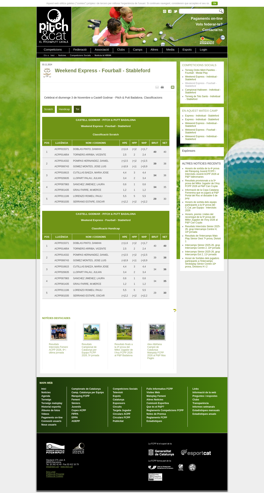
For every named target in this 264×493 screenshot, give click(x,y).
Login (203, 49)
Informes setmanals (203, 406)
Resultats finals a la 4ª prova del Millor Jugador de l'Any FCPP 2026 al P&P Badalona (124, 350)
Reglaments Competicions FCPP (165, 410)
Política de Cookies (54, 476)
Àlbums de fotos (50, 410)
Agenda (45, 396)
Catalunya (118, 399)
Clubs (121, 49)
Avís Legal (50, 472)
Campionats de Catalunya (86, 388)
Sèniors (76, 403)
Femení (76, 399)
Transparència (200, 403)
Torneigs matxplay (51, 403)
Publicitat (118, 421)
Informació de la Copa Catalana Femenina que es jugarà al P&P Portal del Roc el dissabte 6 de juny (202, 194)
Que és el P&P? (155, 406)
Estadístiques (154, 421)
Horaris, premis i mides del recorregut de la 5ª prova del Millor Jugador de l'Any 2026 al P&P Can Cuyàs (201, 218)
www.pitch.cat (66, 467)
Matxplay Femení (156, 396)
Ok (214, 3)
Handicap (64, 109)
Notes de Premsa (156, 414)
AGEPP (76, 421)
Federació (80, 49)
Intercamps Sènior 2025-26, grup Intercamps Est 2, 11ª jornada (202, 253)
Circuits (117, 406)
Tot (77, 109)
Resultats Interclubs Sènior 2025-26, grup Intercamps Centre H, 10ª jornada (202, 229)
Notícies (62, 55)
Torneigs (46, 399)
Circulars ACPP (121, 414)
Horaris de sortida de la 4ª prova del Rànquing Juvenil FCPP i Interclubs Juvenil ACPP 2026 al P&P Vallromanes (202, 172)
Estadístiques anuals (204, 414)
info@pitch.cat (52, 467)
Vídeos (45, 414)
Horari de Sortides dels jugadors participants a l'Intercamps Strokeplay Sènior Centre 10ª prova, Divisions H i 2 (202, 262)
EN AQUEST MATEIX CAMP (200, 110)
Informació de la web (204, 392)
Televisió (118, 392)
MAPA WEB (46, 382)
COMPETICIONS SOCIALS (199, 65)
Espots (187, 49)
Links (195, 388)
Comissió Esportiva (158, 403)
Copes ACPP (79, 410)
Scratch (48, 109)
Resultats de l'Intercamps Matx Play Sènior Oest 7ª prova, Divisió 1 (203, 238)
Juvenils (76, 406)
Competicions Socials (80, 55)
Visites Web (153, 392)
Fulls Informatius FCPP (160, 388)
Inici (52, 55)
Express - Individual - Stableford (202, 115)
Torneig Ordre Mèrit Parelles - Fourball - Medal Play (200, 71)
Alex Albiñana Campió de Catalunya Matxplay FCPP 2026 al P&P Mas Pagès (156, 351)
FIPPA (75, 414)
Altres (154, 49)
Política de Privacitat (55, 474)
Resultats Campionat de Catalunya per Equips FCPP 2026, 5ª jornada (90, 350)
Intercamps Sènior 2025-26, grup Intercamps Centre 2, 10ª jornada (202, 246)
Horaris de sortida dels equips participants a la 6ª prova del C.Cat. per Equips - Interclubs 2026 (201, 206)
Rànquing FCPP (81, 396)
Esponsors (119, 403)
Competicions (53, 49)
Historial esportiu (51, 406)
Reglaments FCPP (157, 417)
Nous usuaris (48, 424)
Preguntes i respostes (204, 396)
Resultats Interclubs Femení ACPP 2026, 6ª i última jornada (58, 348)
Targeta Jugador (122, 410)
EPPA (75, 417)
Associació (102, 49)
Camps (138, 49)
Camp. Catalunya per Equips (88, 392)
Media (170, 49)
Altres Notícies (155, 399)
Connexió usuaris (51, 421)
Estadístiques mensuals (206, 410)
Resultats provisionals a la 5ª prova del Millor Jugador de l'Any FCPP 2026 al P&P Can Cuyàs (202, 183)
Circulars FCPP (121, 417)
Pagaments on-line (52, 417)
